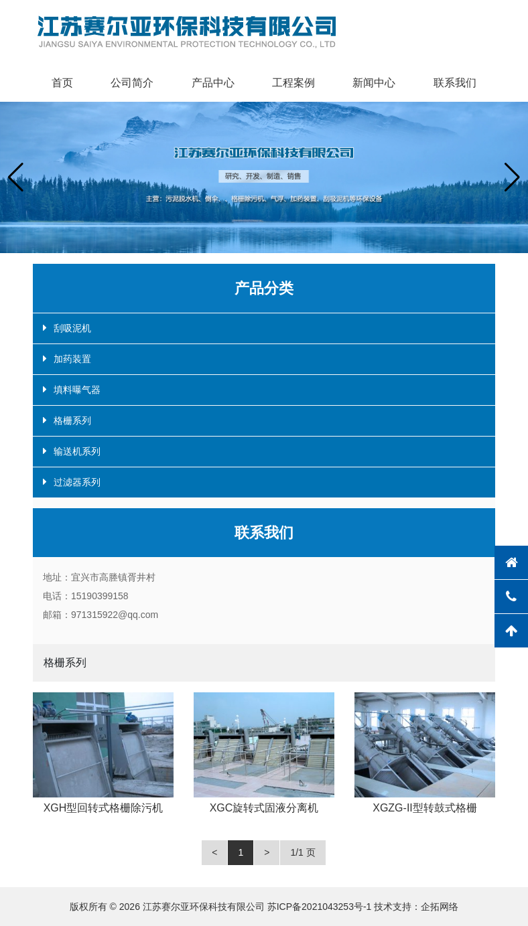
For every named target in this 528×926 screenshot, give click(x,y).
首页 (62, 82)
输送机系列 (77, 451)
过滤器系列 (77, 482)
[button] (16, 177)
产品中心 (213, 82)
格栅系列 (72, 420)
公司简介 (132, 82)
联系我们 (455, 82)
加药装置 (72, 359)
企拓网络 (439, 906)
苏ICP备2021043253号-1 (319, 906)
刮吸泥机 (72, 328)
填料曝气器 (77, 389)
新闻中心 (373, 82)
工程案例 (293, 82)
